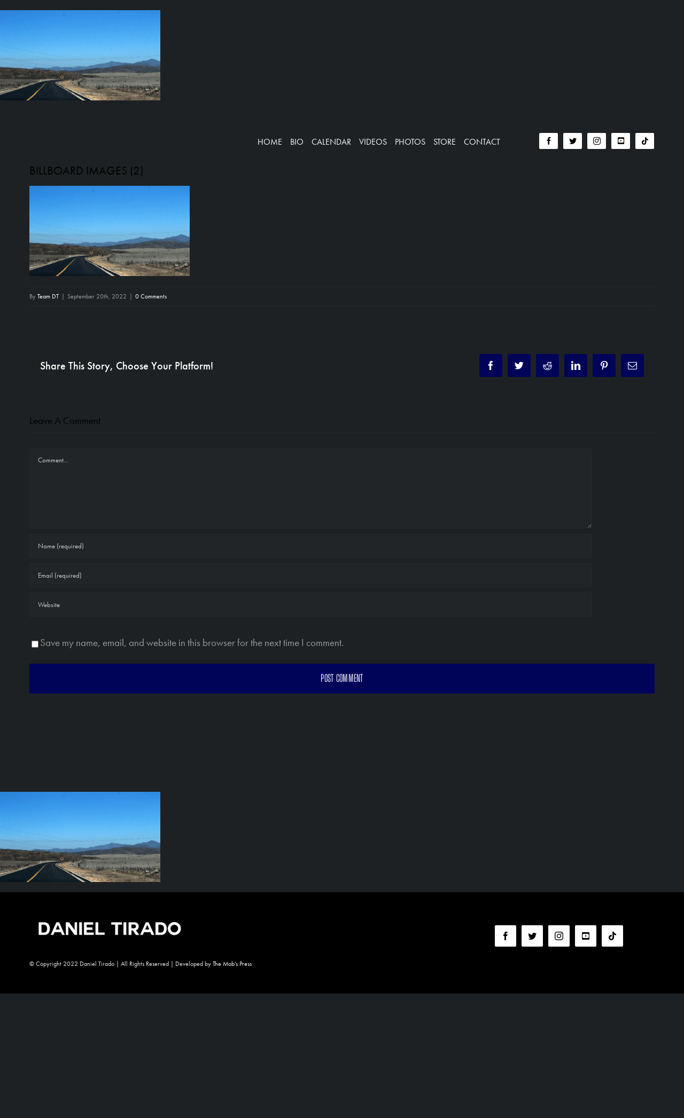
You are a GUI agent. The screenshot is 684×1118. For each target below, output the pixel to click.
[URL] (310, 605)
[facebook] (548, 141)
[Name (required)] (310, 546)
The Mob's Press (232, 963)
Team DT (48, 296)
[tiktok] (644, 141)
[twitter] (572, 141)
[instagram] (596, 141)
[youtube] (620, 141)
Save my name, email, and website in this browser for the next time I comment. (192, 642)
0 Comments (151, 296)
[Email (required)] (310, 575)
